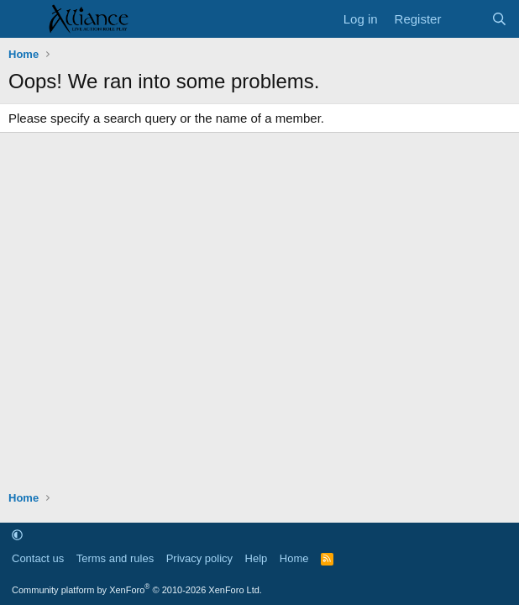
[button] (17, 535)
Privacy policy (199, 558)
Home (294, 558)
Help (256, 558)
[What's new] (465, 18)
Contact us (38, 558)
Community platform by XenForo (137, 590)
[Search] (499, 18)
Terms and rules (115, 558)
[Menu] (23, 19)
